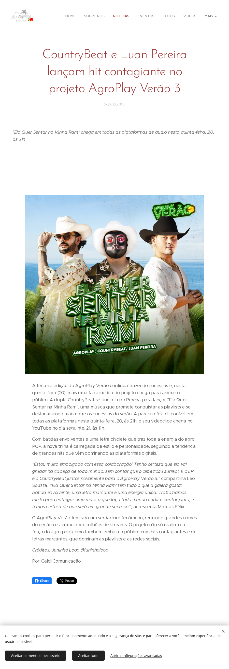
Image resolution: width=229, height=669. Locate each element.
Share (42, 581)
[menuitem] (71, 16)
